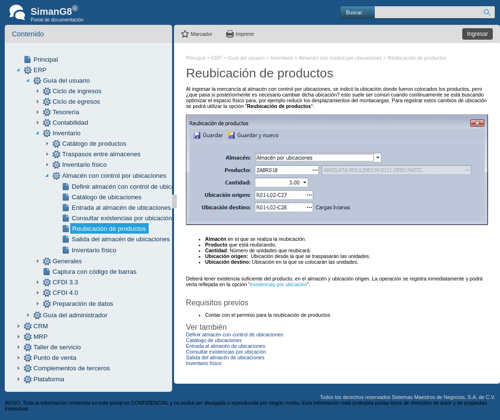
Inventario (67, 133)
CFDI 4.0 (65, 292)
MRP (40, 336)
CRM (40, 326)
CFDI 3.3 (65, 282)
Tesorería (66, 112)
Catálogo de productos (94, 143)
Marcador (201, 34)
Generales (67, 261)
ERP (39, 70)
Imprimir (245, 34)
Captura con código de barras (95, 271)
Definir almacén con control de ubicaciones (132, 186)
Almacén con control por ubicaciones (114, 175)
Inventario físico (84, 164)
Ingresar (477, 34)
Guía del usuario (66, 80)
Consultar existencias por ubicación (122, 218)
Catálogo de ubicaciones (106, 197)
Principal (45, 59)
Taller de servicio (57, 347)
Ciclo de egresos (76, 101)
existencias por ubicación (278, 284)
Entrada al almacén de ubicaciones (121, 207)
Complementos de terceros (71, 368)
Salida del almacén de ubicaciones (121, 239)
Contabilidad (70, 122)
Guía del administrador (75, 315)
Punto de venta (54, 357)
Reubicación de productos (109, 228)
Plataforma (48, 379)
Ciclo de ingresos (77, 91)
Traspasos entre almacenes (101, 154)
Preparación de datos (83, 303)
